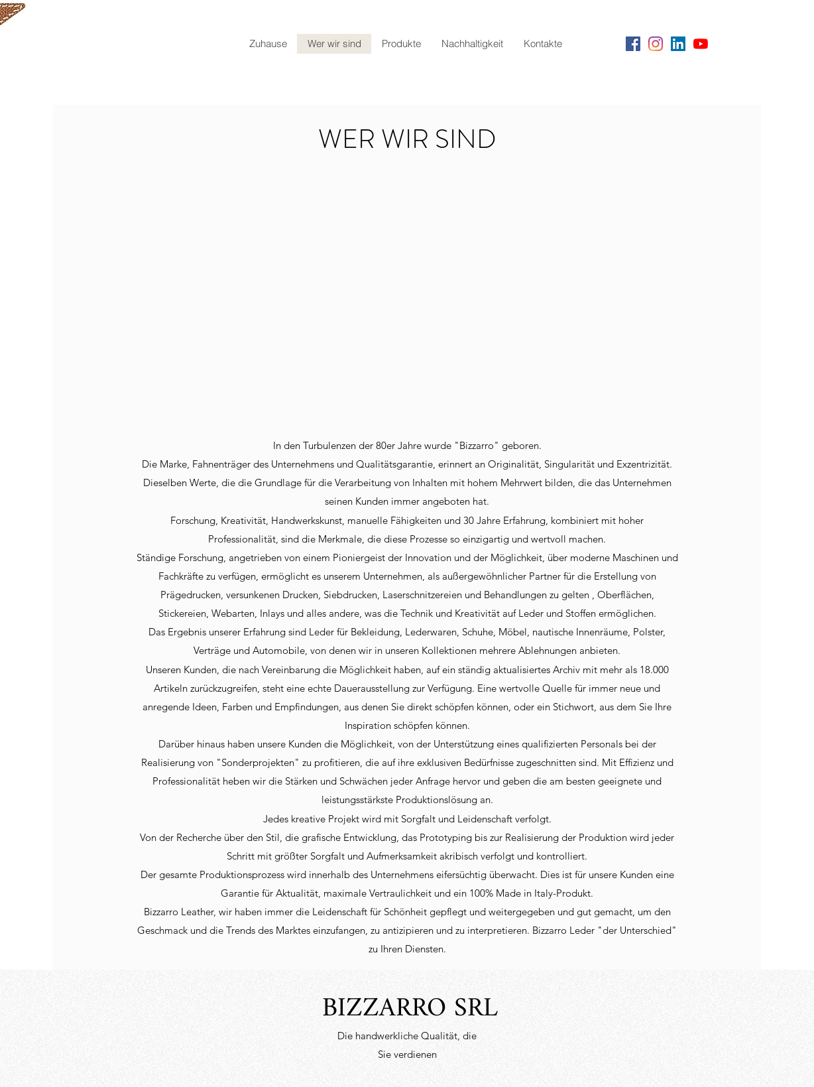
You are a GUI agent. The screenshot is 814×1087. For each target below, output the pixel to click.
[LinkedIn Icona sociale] (678, 43)
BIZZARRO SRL (410, 1009)
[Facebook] (633, 43)
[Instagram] (655, 43)
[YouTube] (700, 43)
